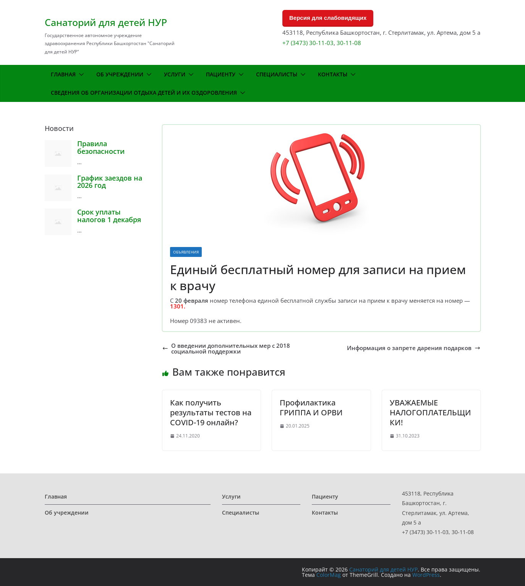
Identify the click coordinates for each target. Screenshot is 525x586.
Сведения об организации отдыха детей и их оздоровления (144, 92)
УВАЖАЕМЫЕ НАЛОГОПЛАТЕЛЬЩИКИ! (430, 412)
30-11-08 (349, 43)
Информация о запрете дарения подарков (413, 348)
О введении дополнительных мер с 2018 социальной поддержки (226, 348)
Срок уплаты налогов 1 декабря (109, 215)
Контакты (332, 74)
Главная (63, 74)
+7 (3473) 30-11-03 (308, 43)
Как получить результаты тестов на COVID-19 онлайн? (210, 412)
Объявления (186, 252)
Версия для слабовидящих (327, 18)
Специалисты (276, 74)
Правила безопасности (101, 147)
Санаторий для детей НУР (106, 22)
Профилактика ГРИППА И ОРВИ (311, 407)
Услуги (174, 74)
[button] (80, 74)
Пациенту (220, 74)
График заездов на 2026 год (109, 181)
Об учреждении (119, 74)
